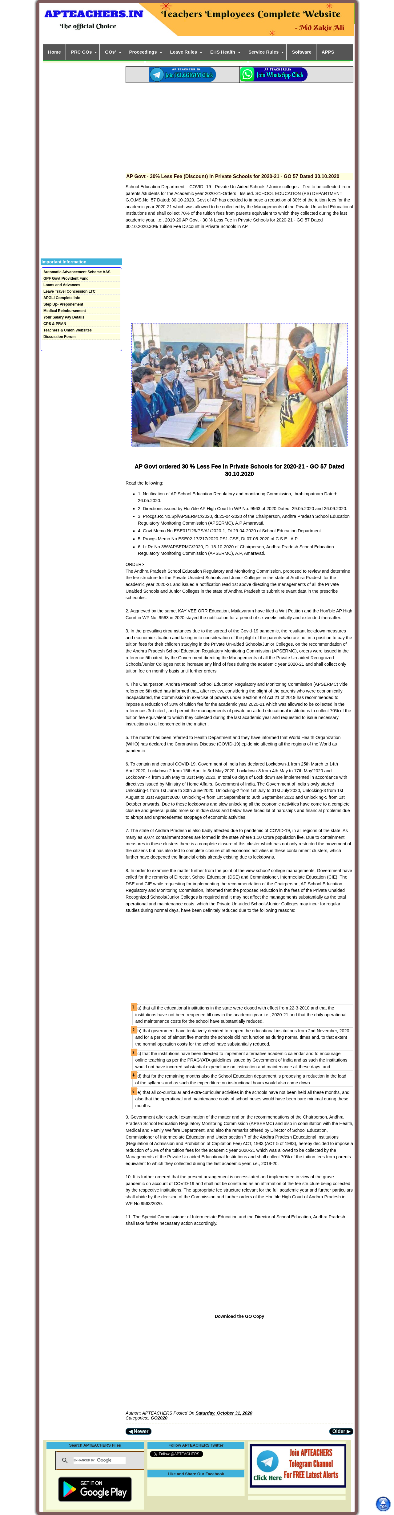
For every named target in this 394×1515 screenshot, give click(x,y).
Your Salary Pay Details (63, 317)
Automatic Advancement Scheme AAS (77, 272)
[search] (100, 1460)
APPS (328, 52)
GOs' (110, 52)
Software (301, 52)
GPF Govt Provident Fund (66, 278)
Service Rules (263, 52)
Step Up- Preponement (63, 304)
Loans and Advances (61, 285)
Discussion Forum (59, 337)
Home (54, 52)
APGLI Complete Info (61, 298)
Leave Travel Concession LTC (69, 291)
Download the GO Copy (239, 1316)
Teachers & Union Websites (67, 330)
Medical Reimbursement (64, 311)
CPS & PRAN (54, 324)
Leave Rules (183, 52)
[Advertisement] (239, 126)
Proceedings (143, 52)
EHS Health (222, 52)
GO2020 (159, 1417)
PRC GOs (81, 52)
